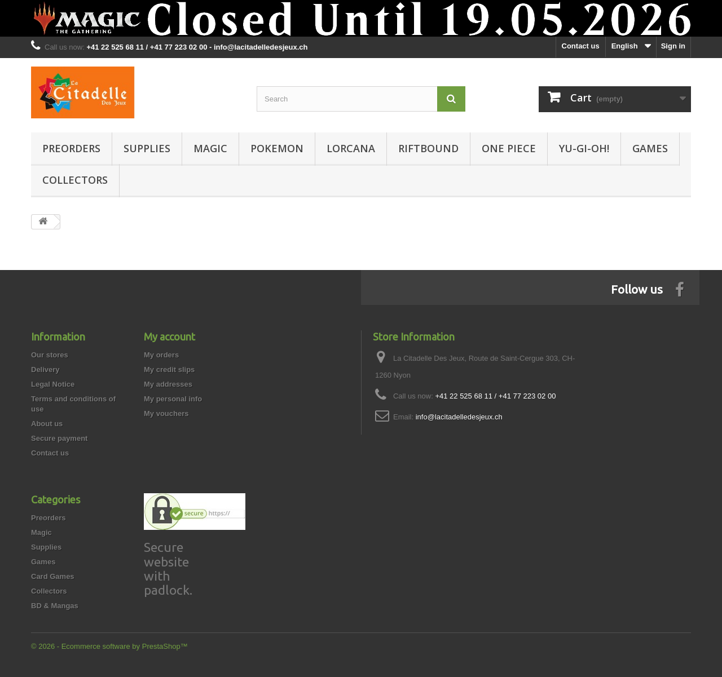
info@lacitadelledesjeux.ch (459, 417)
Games (650, 148)
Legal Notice (52, 384)
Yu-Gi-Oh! (584, 148)
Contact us (581, 46)
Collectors (75, 180)
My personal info (173, 399)
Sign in (673, 46)
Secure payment (59, 438)
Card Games (52, 576)
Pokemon (276, 148)
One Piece (509, 148)
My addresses (168, 384)
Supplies (147, 148)
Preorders (71, 148)
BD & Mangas (54, 605)
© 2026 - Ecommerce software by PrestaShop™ (109, 646)
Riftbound (428, 148)
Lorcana (351, 148)
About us (47, 423)
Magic (210, 148)
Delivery (45, 369)
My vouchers (166, 413)
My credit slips (169, 369)
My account (169, 336)
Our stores (49, 355)
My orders (161, 355)
